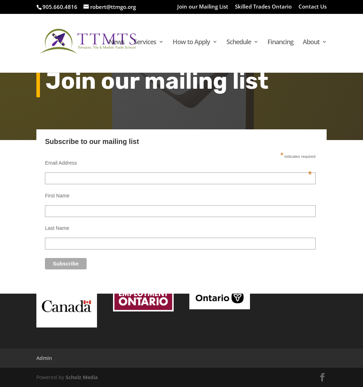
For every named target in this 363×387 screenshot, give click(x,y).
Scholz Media (82, 377)
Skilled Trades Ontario (263, 7)
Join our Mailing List (202, 7)
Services (145, 42)
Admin (44, 358)
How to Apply (191, 42)
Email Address (178, 163)
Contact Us (312, 7)
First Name (57, 195)
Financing (280, 42)
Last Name (57, 228)
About (311, 42)
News (116, 42)
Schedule (238, 42)
